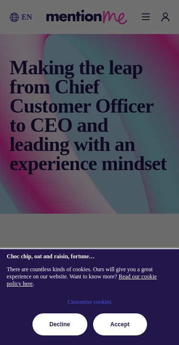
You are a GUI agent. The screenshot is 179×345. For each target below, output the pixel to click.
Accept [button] (120, 324)
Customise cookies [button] (89, 302)
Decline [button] (60, 324)
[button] (14, 17)
